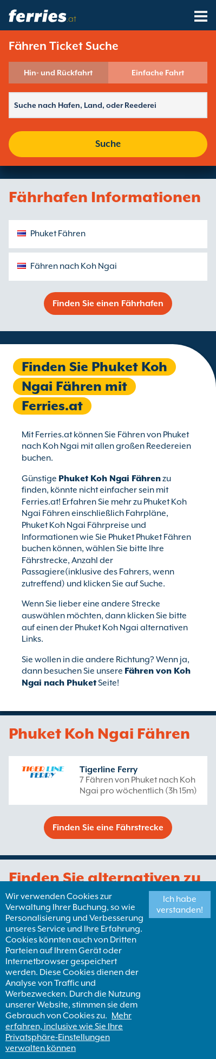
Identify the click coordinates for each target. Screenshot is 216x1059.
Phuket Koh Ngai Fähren (109, 478)
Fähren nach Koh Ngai (73, 266)
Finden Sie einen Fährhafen (108, 303)
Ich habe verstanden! (179, 904)
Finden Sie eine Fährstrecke (108, 827)
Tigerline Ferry (109, 769)
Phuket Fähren (58, 233)
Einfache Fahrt (158, 72)
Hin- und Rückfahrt (58, 72)
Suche (108, 144)
